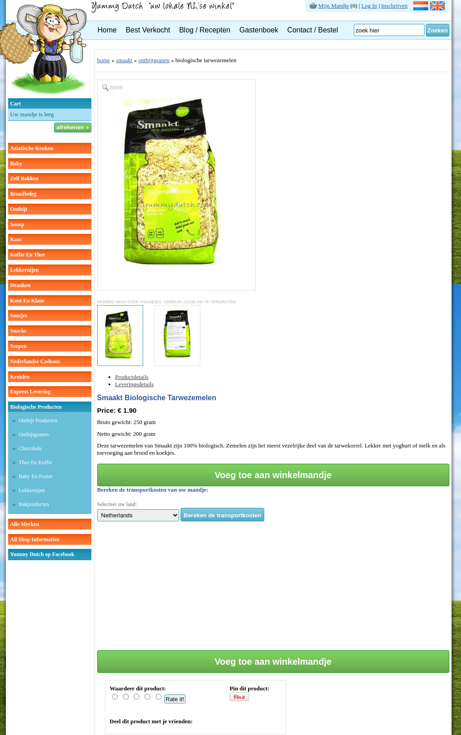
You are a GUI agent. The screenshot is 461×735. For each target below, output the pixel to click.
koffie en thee (27, 254)
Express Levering (30, 391)
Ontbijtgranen (34, 434)
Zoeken (437, 30)
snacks (18, 331)
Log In (369, 5)
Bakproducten (34, 504)
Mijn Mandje (333, 5)
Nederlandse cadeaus (35, 361)
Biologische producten (36, 407)
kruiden (20, 377)
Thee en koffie (35, 462)
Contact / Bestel (312, 30)
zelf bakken (24, 178)
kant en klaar (27, 300)
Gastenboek (259, 30)
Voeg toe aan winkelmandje (273, 475)
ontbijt (18, 209)
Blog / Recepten (204, 30)
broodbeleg (23, 194)
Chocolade (30, 448)
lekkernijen (24, 270)
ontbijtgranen (153, 60)
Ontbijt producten (38, 420)
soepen (18, 346)
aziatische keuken (32, 148)
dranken (20, 285)
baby (16, 163)
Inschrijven (394, 5)
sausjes (18, 315)
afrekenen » (72, 127)
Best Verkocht (148, 30)
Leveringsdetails (134, 384)
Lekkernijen (32, 490)
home (103, 60)
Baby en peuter (36, 476)
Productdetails (132, 377)
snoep (17, 224)
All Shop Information (35, 539)
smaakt (124, 60)
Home (107, 30)
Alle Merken (24, 524)
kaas (16, 239)
